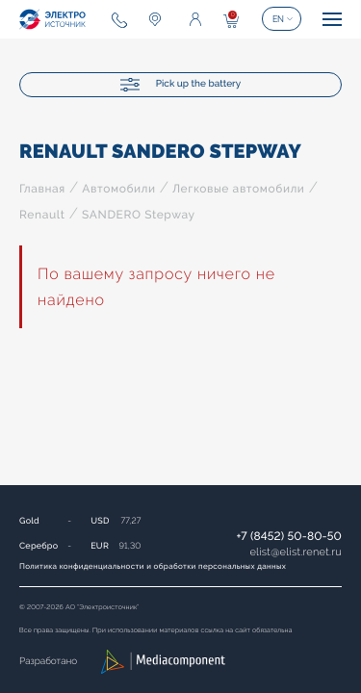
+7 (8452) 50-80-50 (289, 536)
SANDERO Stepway (138, 214)
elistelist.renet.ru (295, 552)
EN (278, 19)
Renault (42, 214)
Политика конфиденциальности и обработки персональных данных (152, 566)
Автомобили (118, 188)
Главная (42, 188)
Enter (195, 19)
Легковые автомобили (238, 188)
